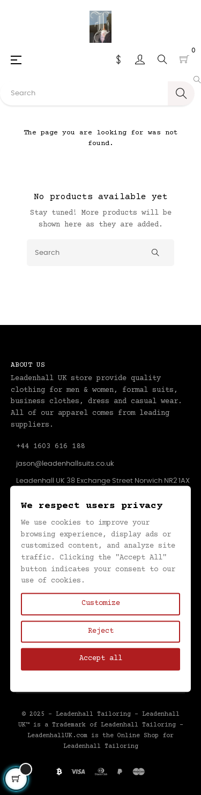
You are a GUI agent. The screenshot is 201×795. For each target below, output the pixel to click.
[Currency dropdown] (118, 59)
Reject (101, 631)
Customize (100, 603)
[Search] (100, 252)
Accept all (100, 659)
